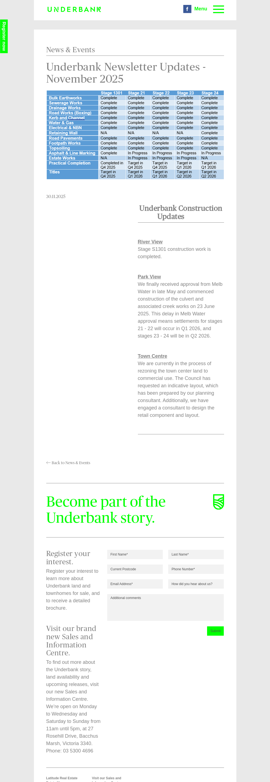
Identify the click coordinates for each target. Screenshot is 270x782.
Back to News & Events (68, 463)
